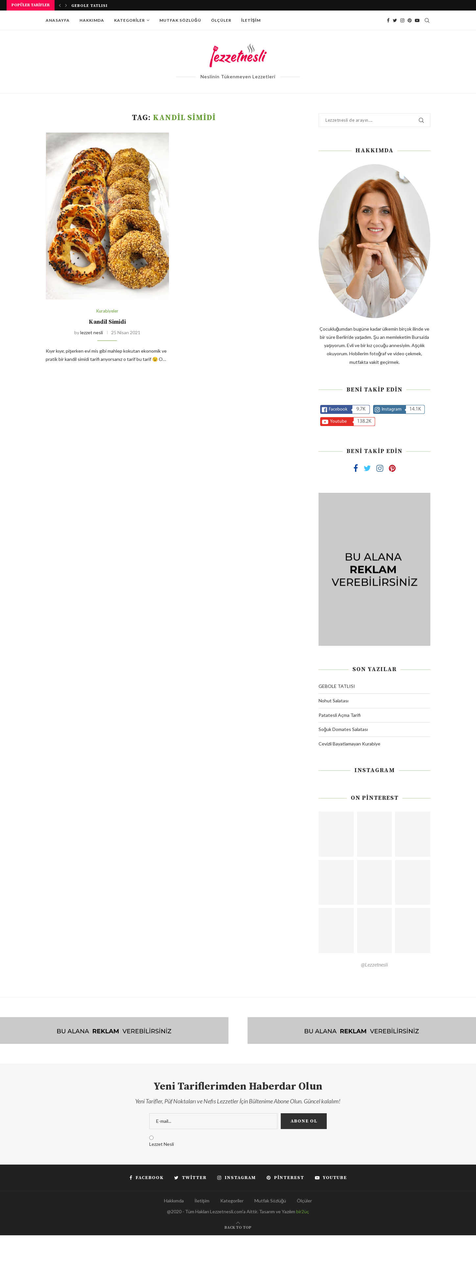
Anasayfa (58, 20)
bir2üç (302, 1211)
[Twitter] (395, 20)
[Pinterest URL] (336, 834)
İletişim (251, 20)
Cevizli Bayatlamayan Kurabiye (349, 743)
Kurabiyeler (107, 311)
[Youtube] (417, 20)
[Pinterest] (410, 20)
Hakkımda (92, 20)
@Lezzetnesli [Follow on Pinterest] (374, 964)
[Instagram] (402, 20)
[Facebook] (388, 20)
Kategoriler (129, 20)
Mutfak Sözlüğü (180, 20)
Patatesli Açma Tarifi (340, 715)
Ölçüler (221, 20)
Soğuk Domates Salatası (343, 729)
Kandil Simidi (107, 322)
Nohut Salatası (333, 700)
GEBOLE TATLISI (89, 5)
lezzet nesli (91, 332)
